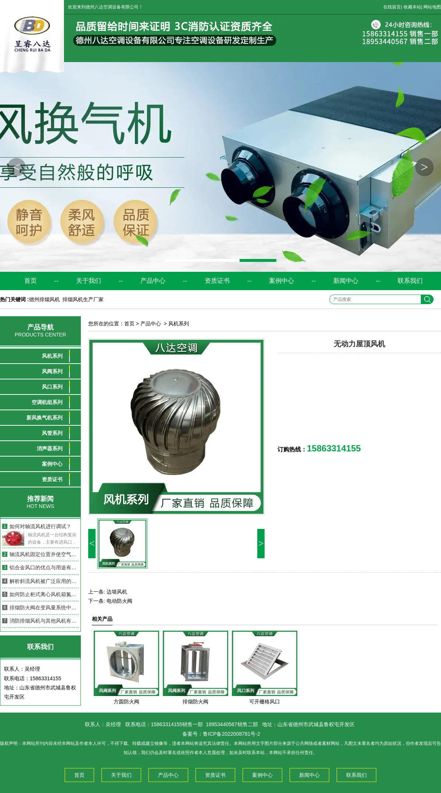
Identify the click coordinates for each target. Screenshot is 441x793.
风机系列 (52, 356)
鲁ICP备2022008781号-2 (231, 734)
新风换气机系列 (44, 418)
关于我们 (88, 280)
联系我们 (410, 280)
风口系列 (52, 387)
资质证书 (217, 280)
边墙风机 (117, 592)
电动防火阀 (119, 601)
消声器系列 (49, 448)
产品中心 (152, 280)
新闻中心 (345, 280)
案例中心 (281, 280)
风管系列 (52, 433)
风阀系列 (52, 371)
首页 (30, 280)
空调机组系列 (47, 402)
